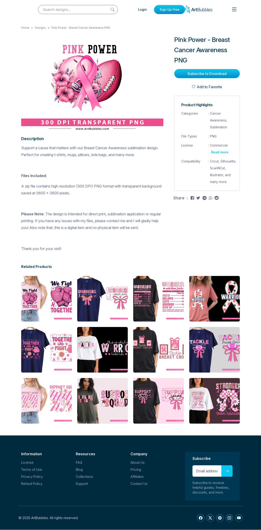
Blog (79, 469)
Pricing (135, 469)
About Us (137, 462)
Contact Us (139, 484)
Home (25, 28)
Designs (40, 28)
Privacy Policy (32, 477)
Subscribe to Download (207, 74)
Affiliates (137, 477)
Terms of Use (31, 469)
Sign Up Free (169, 9)
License (27, 462)
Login (142, 9)
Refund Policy (31, 484)
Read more (219, 152)
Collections (84, 477)
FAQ (79, 462)
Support (82, 484)
